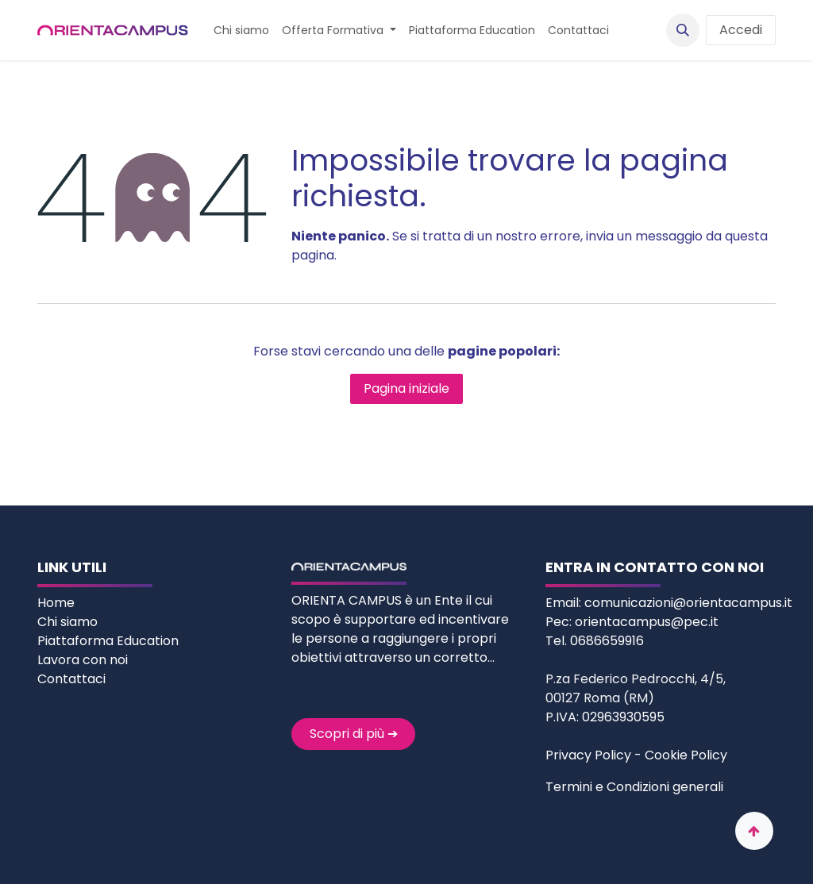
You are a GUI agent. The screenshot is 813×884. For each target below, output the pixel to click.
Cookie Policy (686, 755)
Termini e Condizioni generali (634, 787)
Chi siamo (69, 622)
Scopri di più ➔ (354, 733)
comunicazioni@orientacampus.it (688, 603)
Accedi (740, 30)
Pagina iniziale (406, 388)
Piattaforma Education (108, 641)
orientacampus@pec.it (647, 622)
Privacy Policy (588, 755)
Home (57, 603)
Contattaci (71, 679)
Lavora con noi (82, 660)
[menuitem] (241, 30)
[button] (682, 30)
